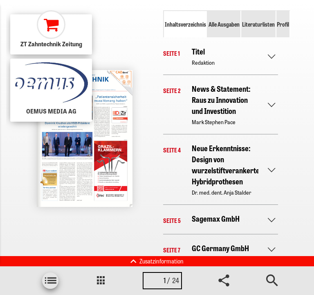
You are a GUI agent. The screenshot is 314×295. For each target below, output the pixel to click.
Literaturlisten (258, 24)
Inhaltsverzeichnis (185, 24)
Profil (283, 24)
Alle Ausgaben (224, 24)
